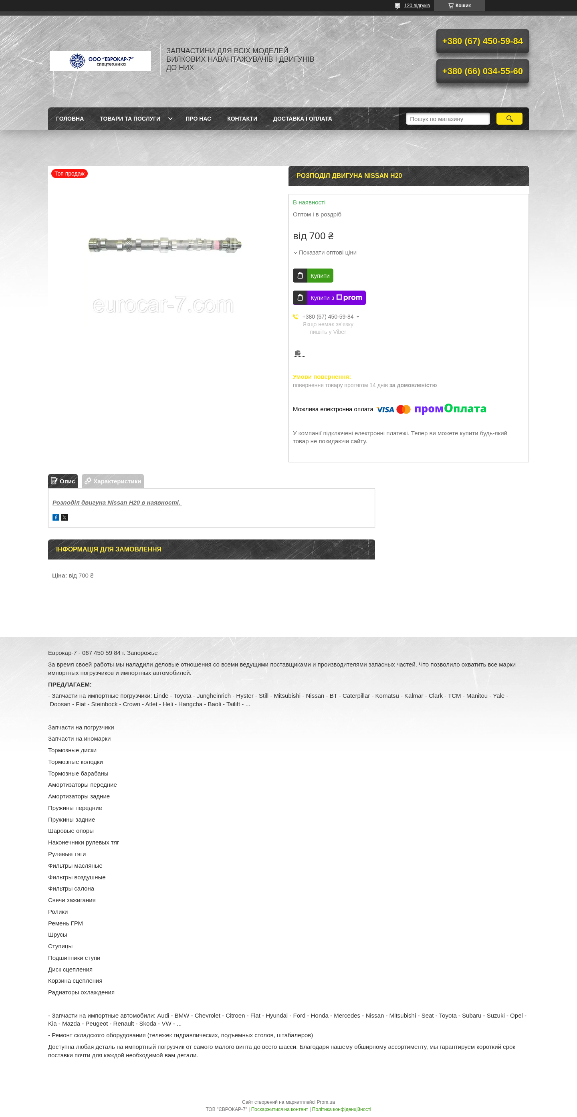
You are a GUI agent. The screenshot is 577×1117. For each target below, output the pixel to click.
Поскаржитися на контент (279, 1109)
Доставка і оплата (302, 118)
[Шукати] (509, 119)
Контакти (242, 118)
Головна (70, 118)
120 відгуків (417, 5)
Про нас (198, 118)
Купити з (336, 297)
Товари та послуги (130, 118)
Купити (320, 275)
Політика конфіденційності (341, 1109)
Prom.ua (326, 1102)
